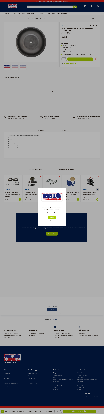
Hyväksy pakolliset (52, 220)
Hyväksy (52, 217)
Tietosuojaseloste (52, 213)
